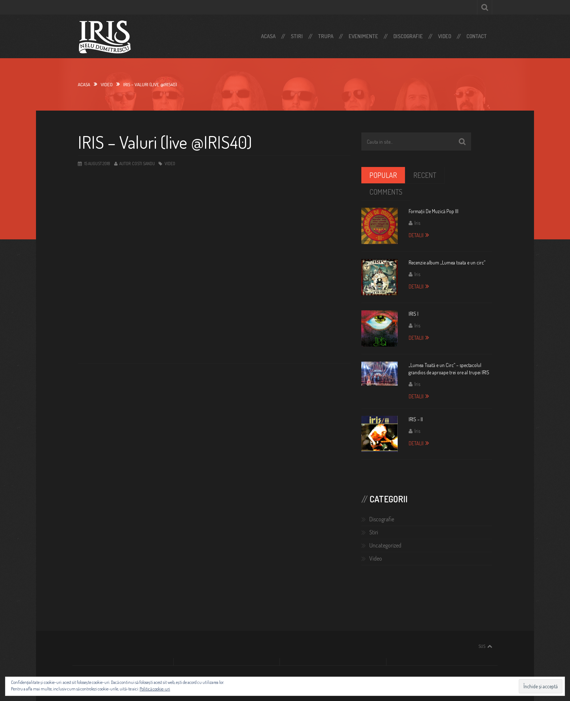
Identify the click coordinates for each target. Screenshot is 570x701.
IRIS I (413, 314)
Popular (383, 175)
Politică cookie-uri (155, 689)
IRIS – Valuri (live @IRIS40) (165, 142)
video (107, 84)
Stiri (297, 36)
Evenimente (363, 36)
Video (444, 36)
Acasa (268, 36)
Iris (417, 223)
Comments (385, 191)
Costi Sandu (143, 163)
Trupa (325, 36)
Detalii (416, 235)
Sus (481, 646)
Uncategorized (385, 545)
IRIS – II (416, 419)
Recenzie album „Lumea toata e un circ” (447, 262)
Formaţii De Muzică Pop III (433, 211)
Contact (476, 36)
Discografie (408, 36)
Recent (424, 175)
